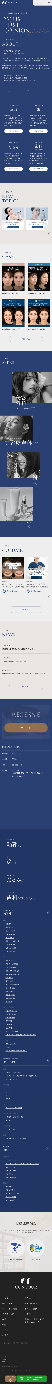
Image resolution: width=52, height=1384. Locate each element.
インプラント (10, 1174)
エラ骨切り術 (10, 944)
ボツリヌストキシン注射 (13, 1108)
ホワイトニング (10, 1160)
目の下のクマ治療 (11, 1031)
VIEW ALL (26, 339)
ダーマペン (9, 1120)
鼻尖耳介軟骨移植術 (12, 984)
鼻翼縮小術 (9, 991)
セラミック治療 (10, 1170)
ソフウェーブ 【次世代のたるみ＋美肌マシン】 (21, 1076)
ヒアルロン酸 (10, 1129)
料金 (4, 1324)
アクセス (6, 1329)
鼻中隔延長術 (10, 988)
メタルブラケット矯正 (13, 1193)
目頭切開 (8, 1024)
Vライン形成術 (10, 951)
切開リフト (9, 1047)
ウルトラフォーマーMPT (14, 1072)
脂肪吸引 (8, 924)
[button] (44, 233)
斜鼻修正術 (9, 978)
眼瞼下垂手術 (10, 1017)
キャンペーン (31, 1303)
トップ (5, 1298)
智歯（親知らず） (11, 1177)
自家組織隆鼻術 (10, 967)
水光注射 (8, 1098)
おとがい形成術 (10, 948)
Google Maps (17, 776)
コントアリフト (10, 1044)
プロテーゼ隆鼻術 (11, 964)
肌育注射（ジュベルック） (14, 1117)
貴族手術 (8, 1001)
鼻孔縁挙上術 (10, 998)
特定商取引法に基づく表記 (10, 1366)
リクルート (30, 1313)
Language (39, 3)
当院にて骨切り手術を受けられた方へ (34, 1321)
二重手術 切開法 (11, 1014)
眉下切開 (8, 1021)
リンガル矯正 (10, 1200)
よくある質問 (31, 1308)
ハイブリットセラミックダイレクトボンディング (22, 1164)
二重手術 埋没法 (11, 1011)
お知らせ (6, 1335)
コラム (28, 1298)
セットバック (10, 931)
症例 (4, 1319)
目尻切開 (8, 1028)
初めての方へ (8, 1303)
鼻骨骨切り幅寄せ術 (12, 974)
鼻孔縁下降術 (10, 995)
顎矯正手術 (9, 927)
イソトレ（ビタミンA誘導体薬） (16, 1138)
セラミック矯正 (10, 1197)
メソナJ (8, 1095)
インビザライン (10, 1190)
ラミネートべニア (11, 1167)
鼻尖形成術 (9, 981)
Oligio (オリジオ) (11, 1079)
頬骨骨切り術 (10, 934)
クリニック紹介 (26, 90)
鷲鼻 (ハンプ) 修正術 (12, 971)
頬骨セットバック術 (12, 941)
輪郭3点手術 (9, 938)
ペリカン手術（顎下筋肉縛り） (16, 1051)
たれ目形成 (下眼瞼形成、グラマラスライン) (20, 1035)
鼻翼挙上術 (9, 960)
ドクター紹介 (8, 1313)
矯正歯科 (8, 1186)
